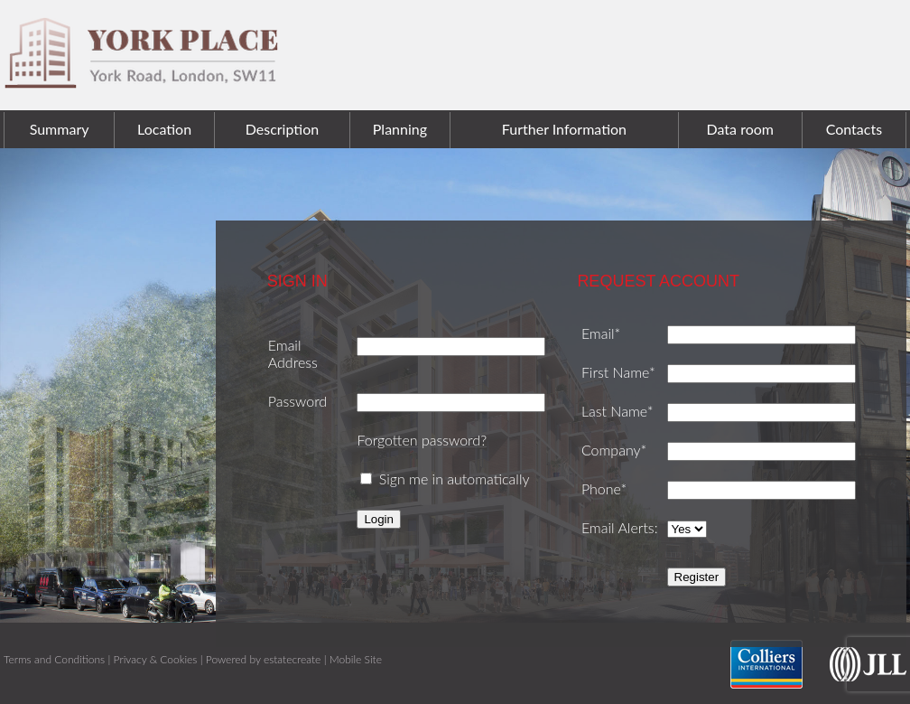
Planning (400, 128)
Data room (740, 128)
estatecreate (292, 659)
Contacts (854, 128)
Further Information (564, 128)
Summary (59, 128)
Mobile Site (356, 659)
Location (164, 128)
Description (282, 128)
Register (697, 577)
